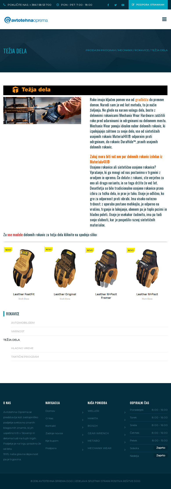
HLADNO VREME (22, 348)
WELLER (93, 410)
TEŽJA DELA (11, 339)
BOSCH (93, 425)
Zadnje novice (54, 433)
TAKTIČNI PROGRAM (25, 356)
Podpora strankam (148, 4)
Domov (50, 410)
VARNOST (17, 331)
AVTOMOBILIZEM (23, 322)
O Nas (49, 418)
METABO (94, 440)
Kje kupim (51, 440)
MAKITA (93, 418)
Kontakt (50, 425)
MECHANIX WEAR (99, 448)
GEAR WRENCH (98, 433)
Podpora (50, 448)
